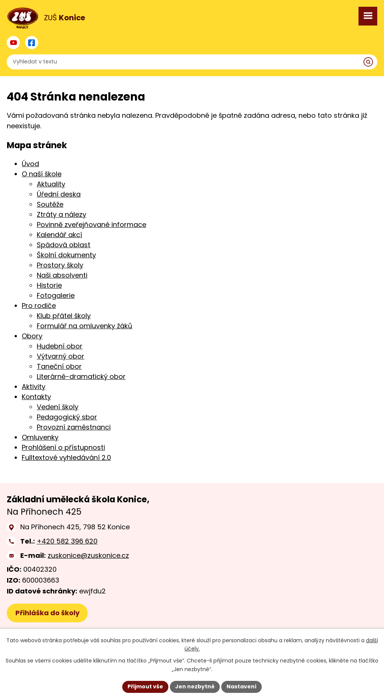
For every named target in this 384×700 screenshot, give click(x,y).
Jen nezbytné (194, 686)
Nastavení (241, 686)
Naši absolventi (62, 275)
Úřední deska (59, 194)
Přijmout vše (145, 686)
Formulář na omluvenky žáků (84, 325)
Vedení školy (57, 407)
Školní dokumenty (66, 255)
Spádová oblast (63, 244)
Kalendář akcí (59, 234)
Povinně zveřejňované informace (91, 224)
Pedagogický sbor (67, 417)
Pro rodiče (39, 305)
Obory (32, 336)
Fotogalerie (56, 295)
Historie (49, 285)
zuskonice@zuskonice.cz (88, 555)
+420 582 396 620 (67, 541)
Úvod (30, 163)
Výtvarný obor (60, 356)
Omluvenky (40, 437)
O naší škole (42, 174)
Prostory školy (60, 265)
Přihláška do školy (47, 612)
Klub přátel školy (64, 315)
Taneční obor (59, 366)
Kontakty (36, 396)
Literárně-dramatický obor (81, 376)
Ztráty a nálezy (61, 214)
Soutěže (50, 204)
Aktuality (51, 184)
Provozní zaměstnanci (74, 427)
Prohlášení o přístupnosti (63, 447)
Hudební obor (59, 346)
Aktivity (33, 386)
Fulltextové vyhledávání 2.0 (66, 457)
